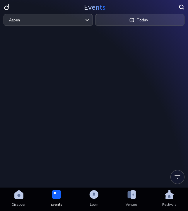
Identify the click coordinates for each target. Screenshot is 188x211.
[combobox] (8, 20)
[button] (177, 177)
